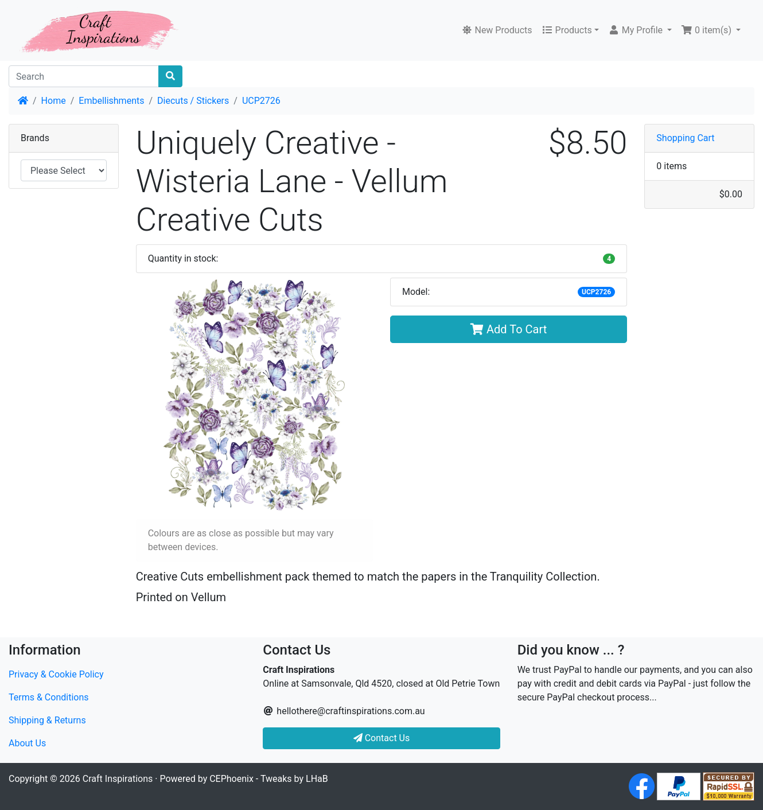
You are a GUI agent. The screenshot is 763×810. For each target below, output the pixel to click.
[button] (640, 30)
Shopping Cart (685, 138)
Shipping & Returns (47, 720)
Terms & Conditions (49, 697)
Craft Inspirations (118, 778)
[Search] (84, 76)
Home (53, 100)
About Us (27, 743)
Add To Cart (508, 329)
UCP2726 (261, 100)
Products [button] (567, 30)
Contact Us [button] (381, 738)
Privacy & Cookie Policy (56, 674)
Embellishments (111, 100)
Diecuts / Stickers (193, 100)
